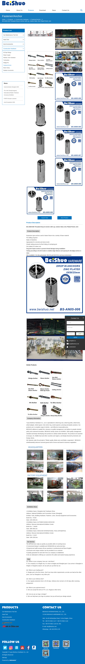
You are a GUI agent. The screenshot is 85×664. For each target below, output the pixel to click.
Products (31, 10)
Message (75, 328)
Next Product (64, 218)
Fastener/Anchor (36, 19)
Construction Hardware (22, 19)
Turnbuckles (6, 60)
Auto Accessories (8, 44)
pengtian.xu (72, 340)
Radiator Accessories (8, 70)
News (54, 10)
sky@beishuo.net (51, 626)
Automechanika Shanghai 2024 (11, 87)
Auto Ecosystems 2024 (9, 102)
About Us (19, 10)
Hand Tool (6, 39)
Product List (7, 30)
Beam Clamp (6, 67)
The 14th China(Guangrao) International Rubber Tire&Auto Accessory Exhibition (11, 93)
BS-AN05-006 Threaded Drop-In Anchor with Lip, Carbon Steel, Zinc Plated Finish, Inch (26, 21)
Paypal (66, 648)
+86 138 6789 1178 (54, 629)
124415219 (72, 347)
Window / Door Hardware (9, 57)
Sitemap (4, 657)
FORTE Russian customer (10, 98)
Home (8, 10)
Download (42, 10)
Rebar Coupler (6, 55)
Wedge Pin (6, 62)
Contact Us (65, 10)
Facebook (56, 648)
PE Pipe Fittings (7, 52)
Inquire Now (44, 218)
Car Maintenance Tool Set (10, 35)
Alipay (45, 657)
